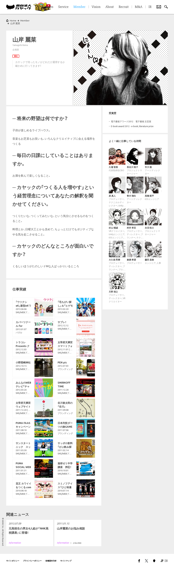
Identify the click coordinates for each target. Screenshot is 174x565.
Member (25, 20)
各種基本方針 (51, 558)
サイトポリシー (12, 558)
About (109, 7)
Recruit (124, 7)
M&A (138, 7)
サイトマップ (65, 558)
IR (150, 7)
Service (63, 7)
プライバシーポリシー (32, 558)
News (49, 7)
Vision (96, 7)
